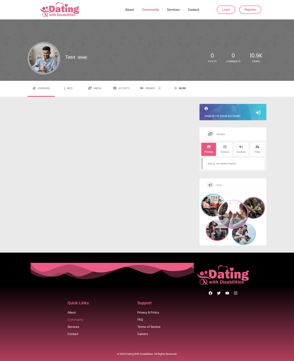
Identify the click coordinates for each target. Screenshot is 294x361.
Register (250, 9)
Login (226, 9)
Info (68, 88)
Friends (151, 88)
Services (173, 10)
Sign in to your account (233, 112)
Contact (193, 10)
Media (94, 88)
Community (150, 10)
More (180, 88)
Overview (41, 88)
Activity (121, 88)
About (129, 10)
